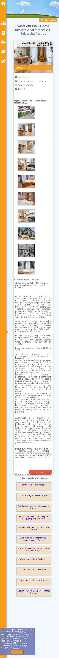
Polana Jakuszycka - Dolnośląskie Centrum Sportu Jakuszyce (33, 517)
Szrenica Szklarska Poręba (33, 484)
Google (22, 631)
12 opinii (41, 285)
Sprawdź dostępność (40, 473)
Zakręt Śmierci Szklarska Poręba (33, 580)
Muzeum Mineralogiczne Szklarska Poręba (34, 528)
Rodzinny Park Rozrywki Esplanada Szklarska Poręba (33, 549)
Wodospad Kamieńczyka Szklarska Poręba (33, 507)
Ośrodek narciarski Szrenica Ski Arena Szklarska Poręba (34, 538)
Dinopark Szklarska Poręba (34, 569)
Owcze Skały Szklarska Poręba (33, 495)
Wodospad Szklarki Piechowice (34, 559)
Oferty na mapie (48, 20)
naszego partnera (41, 457)
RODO (16, 647)
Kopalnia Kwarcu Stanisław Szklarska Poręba (34, 591)
